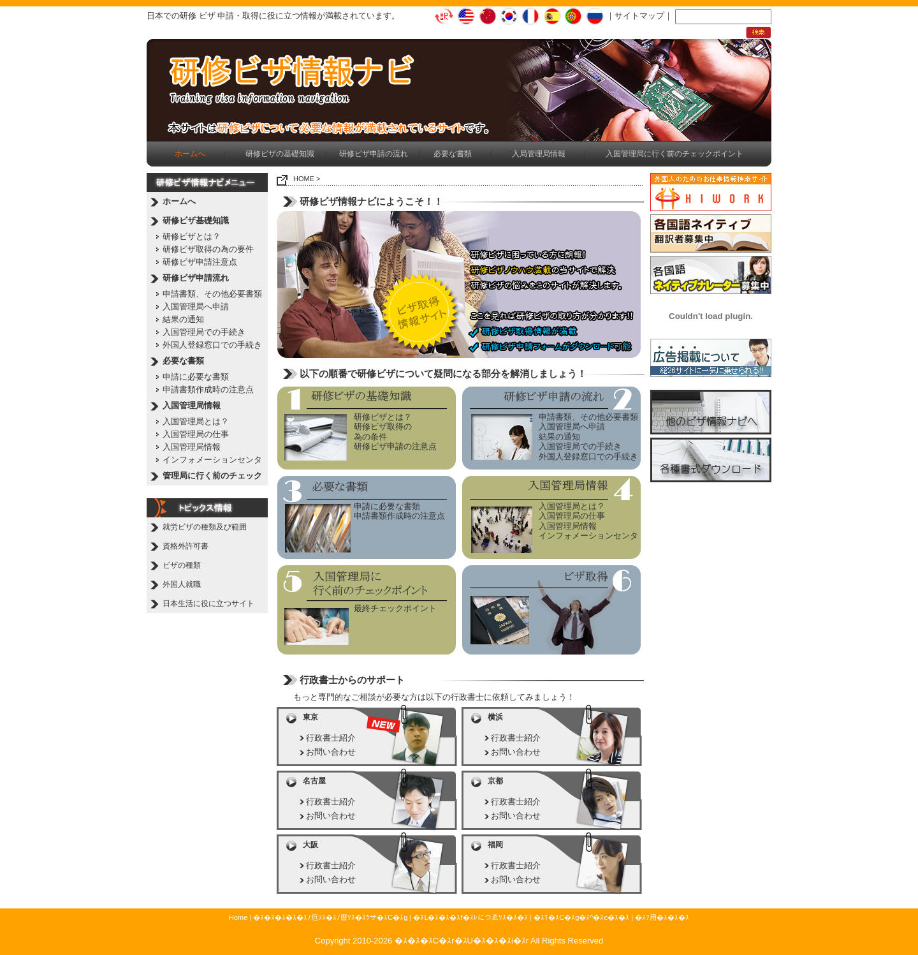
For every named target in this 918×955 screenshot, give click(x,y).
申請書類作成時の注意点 (208, 389)
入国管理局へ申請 (196, 306)
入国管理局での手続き (204, 332)
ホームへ (179, 201)
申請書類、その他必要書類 (212, 294)
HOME (303, 178)
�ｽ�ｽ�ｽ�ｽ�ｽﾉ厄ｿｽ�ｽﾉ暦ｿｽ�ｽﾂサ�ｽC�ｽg (330, 917)
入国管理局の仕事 (196, 434)
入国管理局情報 (192, 405)
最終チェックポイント (395, 608)
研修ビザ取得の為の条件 (383, 431)
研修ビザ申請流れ (196, 278)
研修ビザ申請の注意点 (395, 446)
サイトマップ (639, 15)
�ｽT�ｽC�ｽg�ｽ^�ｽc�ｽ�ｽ (581, 917)
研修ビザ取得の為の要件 (208, 249)
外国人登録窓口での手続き (212, 345)
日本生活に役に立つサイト (208, 603)
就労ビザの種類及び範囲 (205, 526)
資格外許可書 (185, 546)
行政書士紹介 (331, 738)
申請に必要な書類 (196, 376)
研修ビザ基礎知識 (196, 220)
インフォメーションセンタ (212, 459)
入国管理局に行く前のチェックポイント (674, 153)
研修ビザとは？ (192, 236)
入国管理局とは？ (196, 421)
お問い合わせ (331, 752)
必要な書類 (452, 153)
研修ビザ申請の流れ (373, 153)
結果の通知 (183, 319)
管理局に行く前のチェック (212, 475)
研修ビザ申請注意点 (200, 262)
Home (238, 917)
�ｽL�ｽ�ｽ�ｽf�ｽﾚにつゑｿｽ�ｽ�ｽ (470, 917)
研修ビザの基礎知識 (279, 153)
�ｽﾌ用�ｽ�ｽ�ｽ (662, 917)
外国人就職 (182, 584)
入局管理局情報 (538, 153)
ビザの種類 (182, 565)
